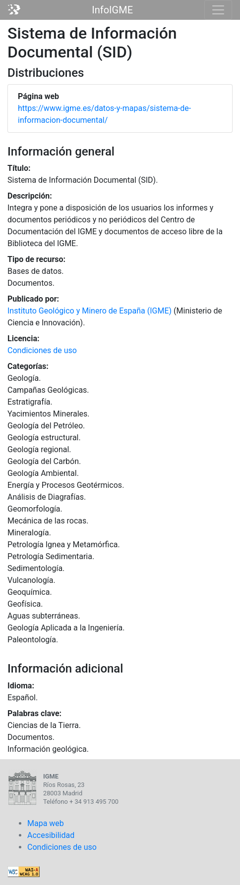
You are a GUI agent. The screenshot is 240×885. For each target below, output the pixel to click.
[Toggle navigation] (218, 10)
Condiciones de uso (42, 350)
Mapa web (45, 823)
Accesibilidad (50, 835)
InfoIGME (112, 10)
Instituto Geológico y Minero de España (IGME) (89, 310)
